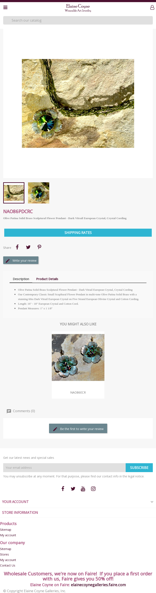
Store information (20, 512)
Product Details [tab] (47, 279)
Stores (4, 554)
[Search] (78, 20)
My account (8, 535)
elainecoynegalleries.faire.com (98, 584)
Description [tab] (21, 279)
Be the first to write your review (78, 429)
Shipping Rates (78, 232)
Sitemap (5, 530)
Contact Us (7, 565)
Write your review (21, 260)
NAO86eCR (78, 392)
